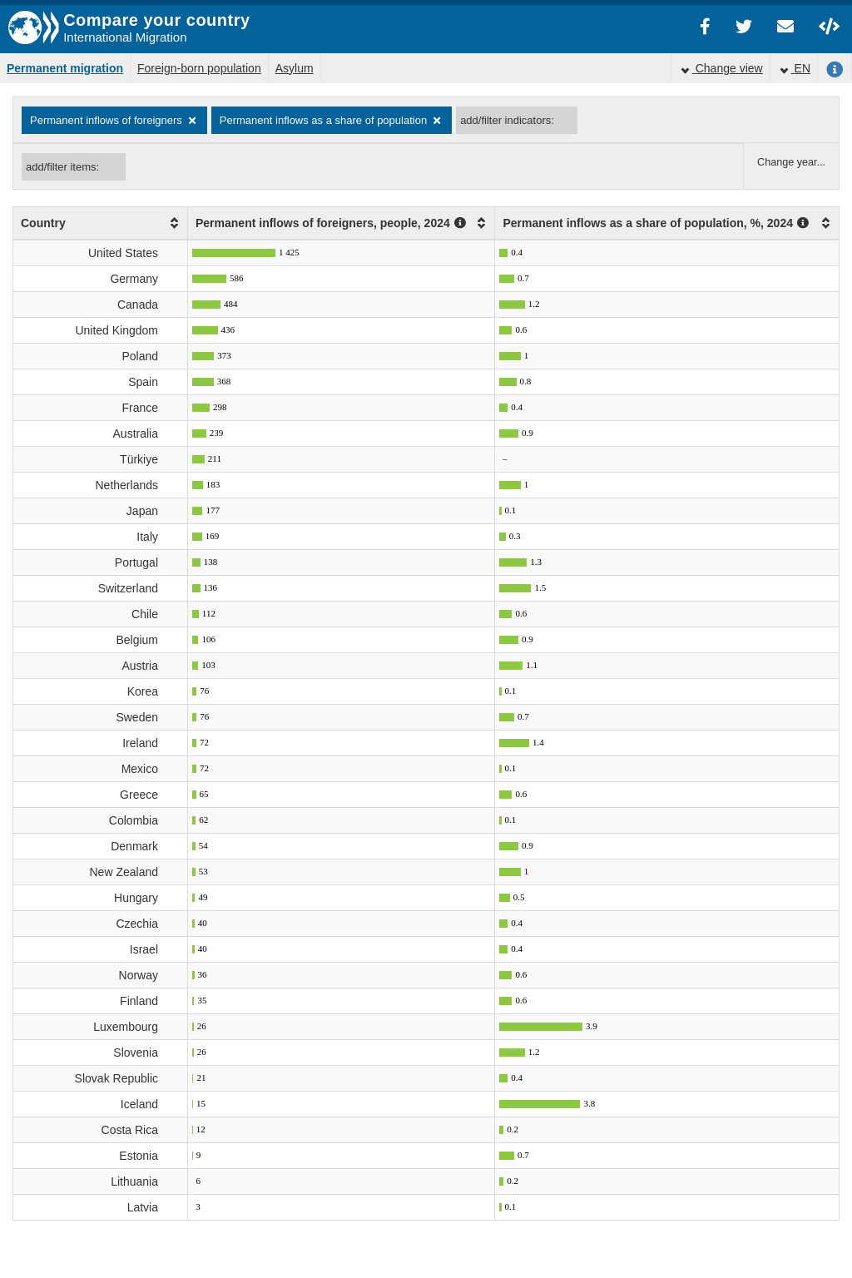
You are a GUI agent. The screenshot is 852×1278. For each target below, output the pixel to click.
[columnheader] (100, 223)
